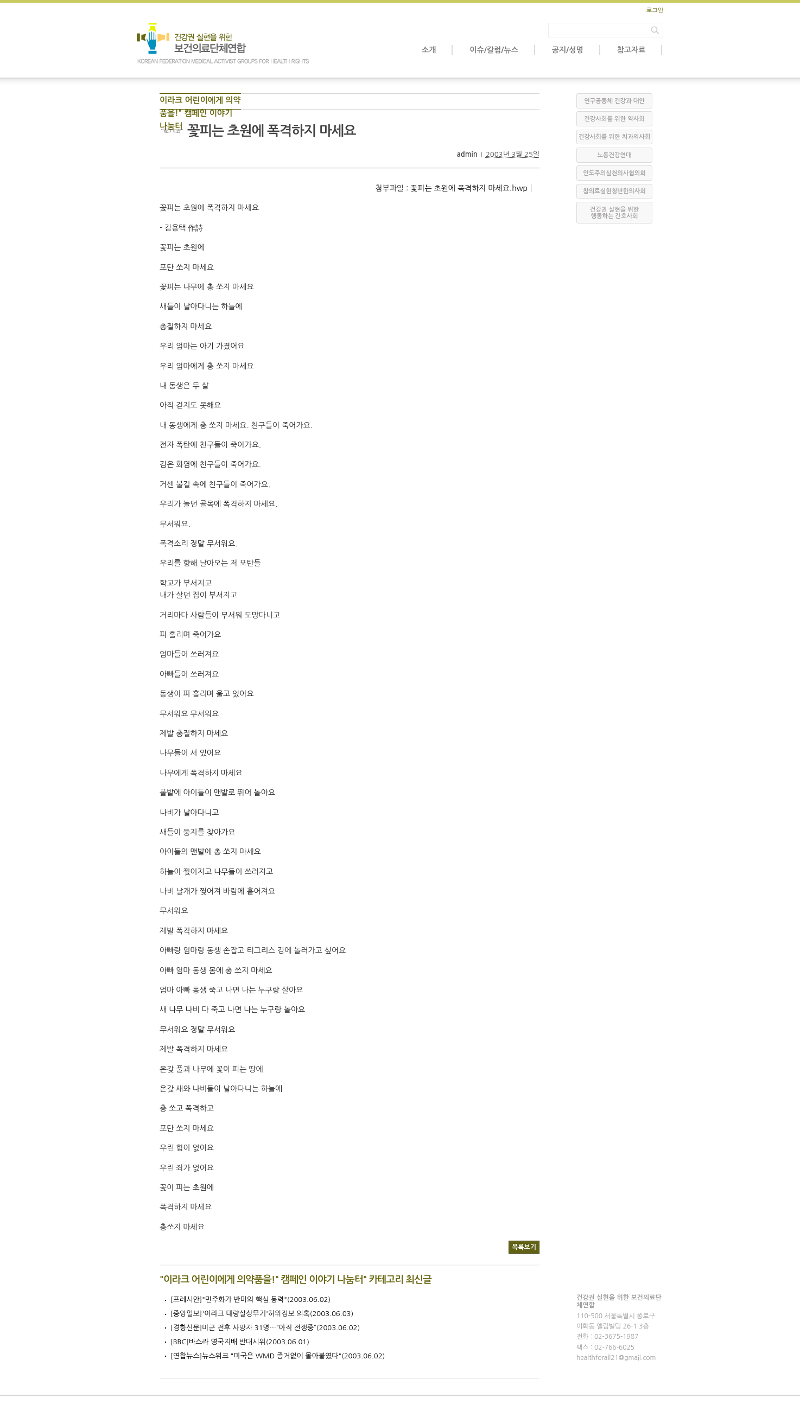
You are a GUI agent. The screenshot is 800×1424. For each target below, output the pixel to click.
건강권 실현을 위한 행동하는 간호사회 (614, 213)
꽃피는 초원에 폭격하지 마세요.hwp (469, 188)
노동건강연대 (614, 155)
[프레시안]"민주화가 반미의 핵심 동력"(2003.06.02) (250, 1299)
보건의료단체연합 (223, 43)
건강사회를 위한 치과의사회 (614, 137)
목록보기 (524, 1247)
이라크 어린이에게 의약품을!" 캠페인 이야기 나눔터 (200, 103)
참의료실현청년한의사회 (614, 191)
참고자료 (631, 50)
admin (467, 154)
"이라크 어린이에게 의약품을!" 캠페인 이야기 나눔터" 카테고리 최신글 (295, 1280)
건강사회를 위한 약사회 (614, 119)
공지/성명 (567, 50)
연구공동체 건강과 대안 (614, 101)
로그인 (654, 11)
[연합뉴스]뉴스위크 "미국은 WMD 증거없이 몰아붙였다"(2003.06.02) (277, 1355)
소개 (429, 50)
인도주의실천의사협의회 (614, 173)
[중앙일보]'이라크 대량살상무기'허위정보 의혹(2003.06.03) (261, 1313)
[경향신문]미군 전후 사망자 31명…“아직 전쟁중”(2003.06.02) (265, 1327)
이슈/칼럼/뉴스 (493, 50)
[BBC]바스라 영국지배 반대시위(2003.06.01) (239, 1341)
